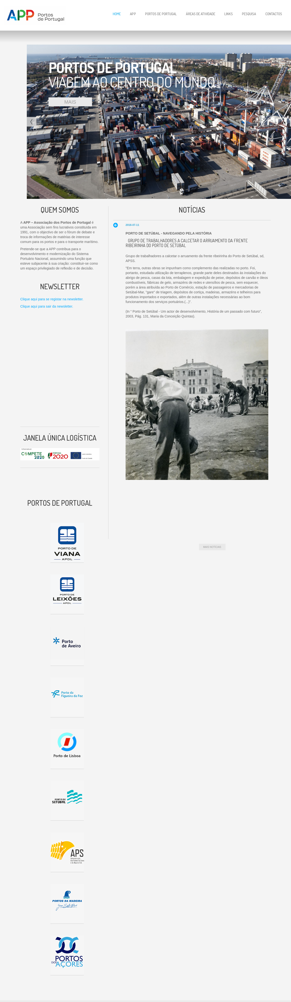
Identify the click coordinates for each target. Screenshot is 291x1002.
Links (228, 14)
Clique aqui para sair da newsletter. (46, 306)
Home (117, 14)
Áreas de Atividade (200, 14)
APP (133, 14)
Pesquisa (249, 14)
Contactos (273, 14)
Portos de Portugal (161, 14)
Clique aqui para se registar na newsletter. (51, 299)
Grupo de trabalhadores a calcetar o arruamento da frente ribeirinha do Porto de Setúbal (187, 243)
